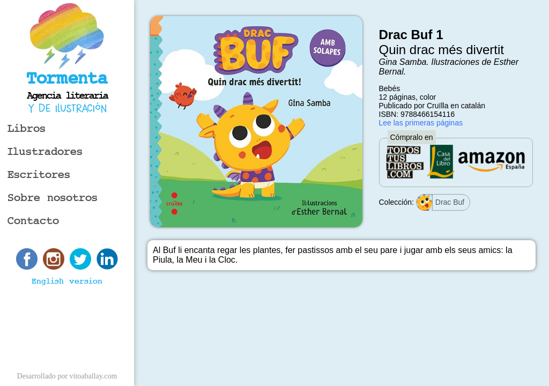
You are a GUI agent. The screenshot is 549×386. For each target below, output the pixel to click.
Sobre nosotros (53, 198)
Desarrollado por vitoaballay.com (67, 376)
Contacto (33, 221)
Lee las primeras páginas (421, 122)
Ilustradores (45, 152)
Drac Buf (440, 203)
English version (67, 281)
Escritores (39, 175)
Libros (27, 129)
